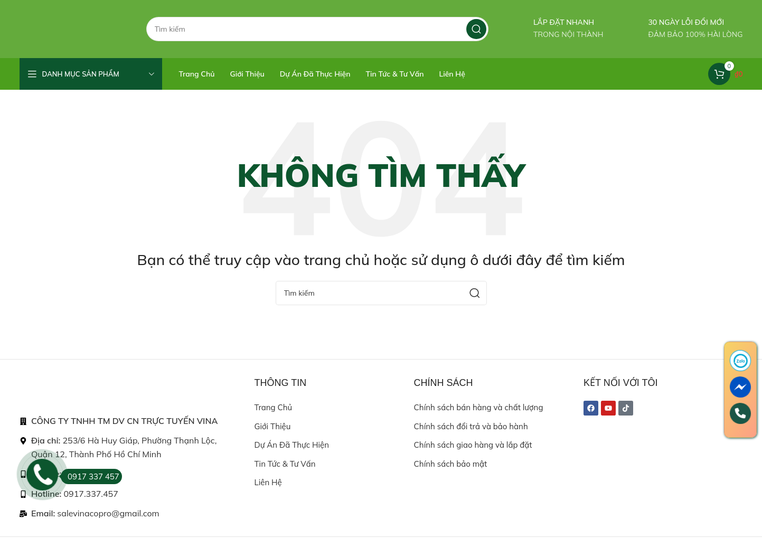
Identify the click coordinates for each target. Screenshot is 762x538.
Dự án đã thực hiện (292, 445)
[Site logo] (72, 28)
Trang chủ (274, 407)
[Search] (317, 29)
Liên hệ (268, 482)
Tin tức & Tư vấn (285, 464)
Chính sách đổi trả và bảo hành (471, 426)
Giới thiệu (273, 426)
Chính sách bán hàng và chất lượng (478, 407)
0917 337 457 (90, 476)
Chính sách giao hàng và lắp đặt (473, 445)
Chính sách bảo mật (450, 464)
